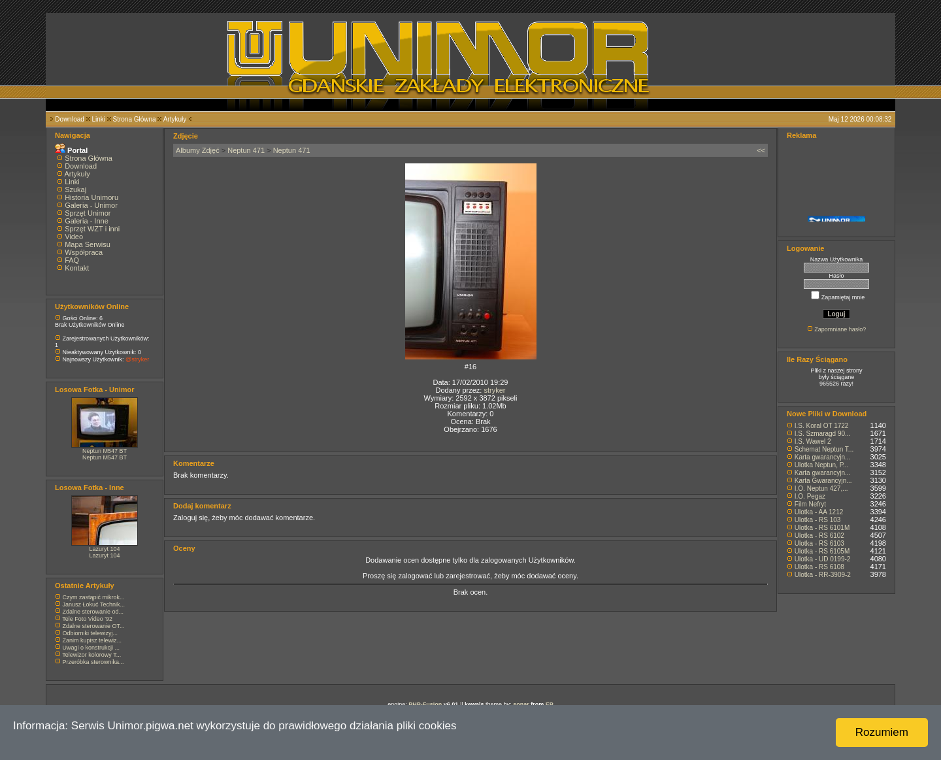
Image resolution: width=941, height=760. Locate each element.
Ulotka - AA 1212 (819, 512)
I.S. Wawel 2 (813, 441)
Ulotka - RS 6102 (819, 535)
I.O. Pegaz (810, 496)
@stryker (137, 359)
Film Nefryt (810, 504)
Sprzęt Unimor (87, 213)
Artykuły (175, 119)
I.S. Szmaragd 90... (823, 433)
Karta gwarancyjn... (823, 457)
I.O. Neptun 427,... (821, 488)
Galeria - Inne (86, 221)
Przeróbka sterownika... (93, 662)
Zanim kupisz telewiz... (92, 640)
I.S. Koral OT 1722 (822, 425)
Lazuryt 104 (104, 549)
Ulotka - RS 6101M (822, 527)
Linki (98, 119)
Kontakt (77, 268)
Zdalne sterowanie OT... (94, 626)
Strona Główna (134, 119)
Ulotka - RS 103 (818, 519)
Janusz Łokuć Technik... (94, 604)
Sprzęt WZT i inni (92, 229)
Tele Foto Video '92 (87, 619)
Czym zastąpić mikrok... (94, 597)
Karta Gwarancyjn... (823, 480)
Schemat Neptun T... (824, 449)
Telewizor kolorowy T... (91, 655)
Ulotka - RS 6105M (822, 551)
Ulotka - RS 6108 (819, 566)
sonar (521, 704)
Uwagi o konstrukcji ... (91, 647)
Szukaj (75, 189)
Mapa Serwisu (87, 244)
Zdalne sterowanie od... (93, 611)
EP (549, 704)
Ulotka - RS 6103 (819, 543)
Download (69, 119)
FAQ (72, 260)
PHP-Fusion (425, 704)
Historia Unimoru (91, 197)
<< (761, 150)
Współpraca (84, 252)
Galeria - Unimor (91, 205)
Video (74, 236)
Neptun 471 (246, 150)
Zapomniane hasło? (840, 329)
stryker (494, 390)
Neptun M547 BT (104, 451)
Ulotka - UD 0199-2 (823, 559)
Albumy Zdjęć (198, 150)
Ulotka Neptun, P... (822, 465)
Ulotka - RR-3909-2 (823, 574)
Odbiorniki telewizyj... (90, 633)
